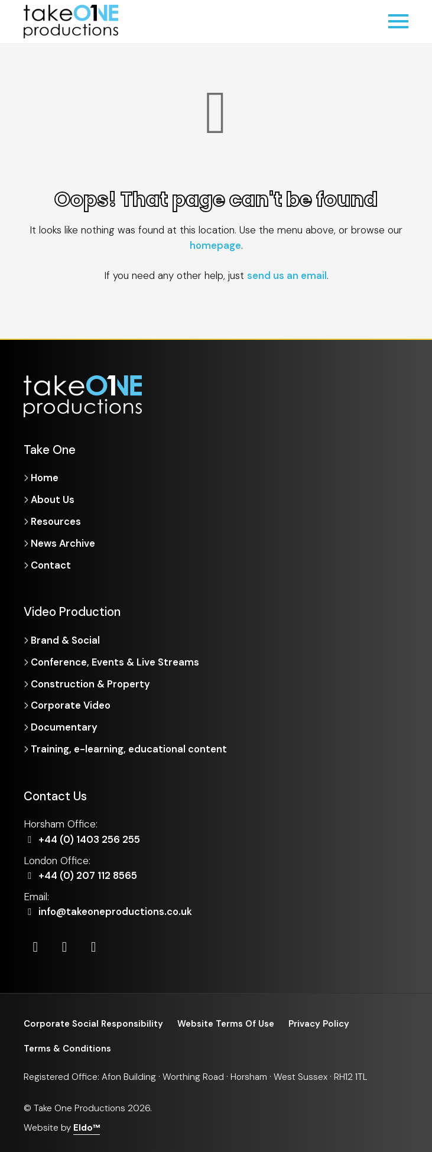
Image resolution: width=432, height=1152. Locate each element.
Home (45, 477)
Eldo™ (86, 1126)
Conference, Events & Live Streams (116, 660)
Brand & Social (66, 639)
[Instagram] (66, 945)
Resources (56, 520)
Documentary (64, 725)
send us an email (287, 275)
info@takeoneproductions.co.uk (110, 909)
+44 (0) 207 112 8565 (82, 873)
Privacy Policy (324, 1022)
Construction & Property (91, 682)
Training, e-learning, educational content (129, 747)
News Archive (63, 542)
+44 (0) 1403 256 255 (84, 837)
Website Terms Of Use (230, 1022)
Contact (51, 563)
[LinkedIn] (36, 945)
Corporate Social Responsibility (94, 1022)
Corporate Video (72, 703)
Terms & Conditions (68, 1047)
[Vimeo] (95, 945)
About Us (53, 499)
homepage (215, 245)
